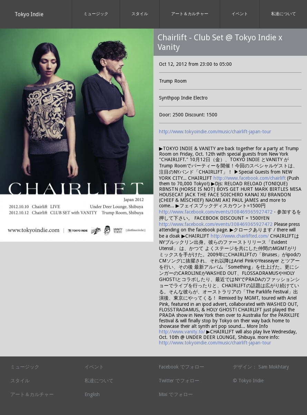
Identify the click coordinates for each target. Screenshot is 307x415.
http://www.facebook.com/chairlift (250, 178)
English (92, 394)
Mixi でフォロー (176, 394)
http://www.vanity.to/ (182, 331)
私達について (283, 13)
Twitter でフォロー (179, 380)
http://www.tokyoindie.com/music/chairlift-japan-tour (215, 131)
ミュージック (95, 13)
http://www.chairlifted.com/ (240, 236)
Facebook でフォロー (181, 367)
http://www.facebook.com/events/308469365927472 (216, 212)
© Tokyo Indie (248, 380)
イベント (239, 13)
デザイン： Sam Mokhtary (261, 367)
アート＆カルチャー (189, 13)
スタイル (139, 13)
